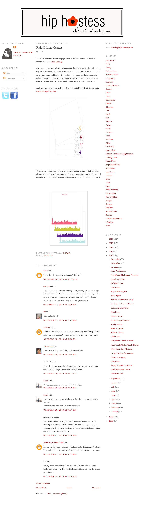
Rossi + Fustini (117, 328)
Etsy (107, 118)
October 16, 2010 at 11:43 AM (60, 279)
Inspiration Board (113, 164)
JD (44, 311)
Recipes (109, 204)
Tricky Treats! (116, 324)
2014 (111, 239)
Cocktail (109, 82)
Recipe (108, 200)
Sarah (45, 381)
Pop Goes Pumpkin (119, 291)
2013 (111, 243)
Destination (110, 100)
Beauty (109, 67)
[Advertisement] (14, 153)
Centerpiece (110, 78)
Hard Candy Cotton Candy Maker (125, 345)
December (115, 259)
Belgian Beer (111, 71)
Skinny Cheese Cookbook (121, 365)
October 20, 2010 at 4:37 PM (59, 410)
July (113, 387)
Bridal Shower (112, 74)
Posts (6, 73)
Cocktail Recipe (112, 85)
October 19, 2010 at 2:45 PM (59, 354)
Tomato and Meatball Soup (122, 299)
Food (108, 136)
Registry (109, 207)
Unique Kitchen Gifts (119, 308)
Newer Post (41, 488)
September (116, 378)
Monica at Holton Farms (53, 442)
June (113, 391)
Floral (108, 128)
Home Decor (111, 161)
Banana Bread (116, 316)
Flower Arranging (118, 357)
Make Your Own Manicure (122, 349)
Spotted (109, 215)
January (114, 411)
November (116, 263)
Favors (108, 125)
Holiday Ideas (111, 157)
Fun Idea (109, 139)
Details (109, 103)
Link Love (110, 172)
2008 (111, 421)
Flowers (109, 132)
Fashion (109, 121)
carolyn (46, 286)
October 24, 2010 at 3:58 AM (60, 476)
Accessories (110, 60)
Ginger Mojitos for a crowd (122, 353)
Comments (9, 78)
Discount (109, 107)
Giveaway (110, 146)
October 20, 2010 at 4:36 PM (59, 387)
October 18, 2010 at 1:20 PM (59, 339)
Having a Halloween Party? (122, 304)
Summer (46, 327)
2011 (111, 251)
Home (69, 488)
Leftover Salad (117, 373)
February (115, 407)
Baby (108, 64)
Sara (45, 270)
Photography (111, 193)
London (109, 175)
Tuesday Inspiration (114, 218)
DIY (107, 110)
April (113, 399)
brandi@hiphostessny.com (122, 47)
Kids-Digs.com (117, 283)
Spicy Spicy (116, 295)
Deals (108, 92)
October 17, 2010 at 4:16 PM (59, 304)
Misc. (108, 179)
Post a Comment (43, 483)
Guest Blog (110, 150)
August (114, 383)
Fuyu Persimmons (118, 271)
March (114, 403)
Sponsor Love (111, 211)
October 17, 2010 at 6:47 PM (59, 320)
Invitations (110, 168)
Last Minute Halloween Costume (124, 275)
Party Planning (112, 189)
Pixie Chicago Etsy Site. (46, 91)
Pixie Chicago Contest (49, 47)
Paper (108, 186)
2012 (111, 247)
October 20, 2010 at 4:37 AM (60, 373)
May (113, 395)
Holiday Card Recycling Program (119, 154)
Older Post (96, 488)
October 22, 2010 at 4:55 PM (59, 454)
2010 (111, 255)
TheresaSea (48, 346)
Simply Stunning (118, 279)
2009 (111, 417)
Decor (108, 96)
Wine (108, 225)
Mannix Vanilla (117, 332)
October (114, 267)
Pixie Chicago (56, 62)
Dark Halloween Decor (120, 369)
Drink (108, 114)
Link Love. (115, 312)
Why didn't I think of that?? (122, 341)
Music (108, 182)
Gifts (108, 143)
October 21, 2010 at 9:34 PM (59, 435)
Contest (48, 255)
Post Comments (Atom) (57, 493)
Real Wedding (111, 197)
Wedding (109, 222)
